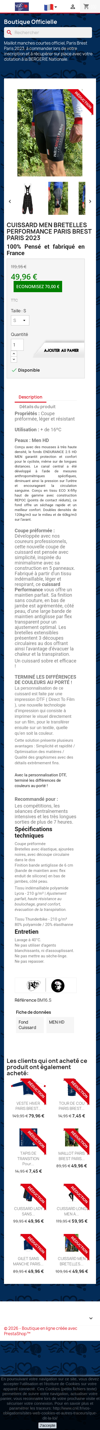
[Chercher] (48, 32)
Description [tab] (30, 397)
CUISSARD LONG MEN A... (72, 1211)
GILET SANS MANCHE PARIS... (28, 1261)
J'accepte (47, 1425)
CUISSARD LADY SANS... (28, 1211)
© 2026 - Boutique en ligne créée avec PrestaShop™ (40, 1331)
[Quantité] (17, 345)
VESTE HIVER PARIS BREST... (28, 1106)
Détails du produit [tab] (37, 407)
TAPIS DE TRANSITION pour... (28, 1159)
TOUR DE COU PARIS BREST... (72, 1106)
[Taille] (20, 320)
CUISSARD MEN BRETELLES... (72, 1261)
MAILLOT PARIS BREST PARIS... (71, 1156)
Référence (26, 1000)
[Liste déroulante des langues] (51, 7)
